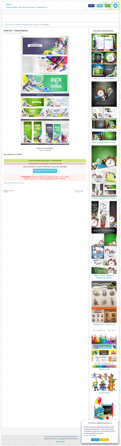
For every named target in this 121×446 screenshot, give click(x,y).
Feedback (62, 441)
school (9, 183)
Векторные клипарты (17, 33)
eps (11, 183)
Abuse (57, 441)
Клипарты (7, 33)
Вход (107, 5)
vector (14, 183)
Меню (99, 5)
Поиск (91, 5)
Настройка (104, 439)
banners (17, 183)
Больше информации (90, 435)
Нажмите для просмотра (45, 171)
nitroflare (22, 183)
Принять (95, 439)
